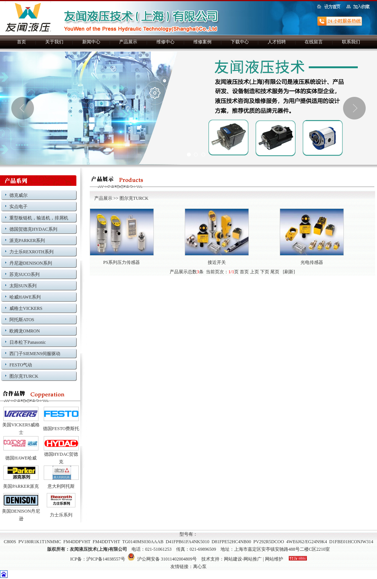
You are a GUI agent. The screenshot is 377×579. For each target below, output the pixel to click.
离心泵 (200, 566)
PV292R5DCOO (268, 541)
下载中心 (240, 41)
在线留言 (314, 41)
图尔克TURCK (23, 376)
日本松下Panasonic (27, 342)
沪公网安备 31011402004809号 (162, 559)
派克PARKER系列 (27, 240)
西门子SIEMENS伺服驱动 (34, 353)
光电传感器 (311, 262)
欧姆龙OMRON (24, 331)
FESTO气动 (20, 365)
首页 (21, 41)
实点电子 (18, 206)
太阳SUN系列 (23, 285)
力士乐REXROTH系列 (31, 251)
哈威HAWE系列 (25, 297)
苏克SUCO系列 (24, 274)
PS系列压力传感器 (121, 262)
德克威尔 (18, 195)
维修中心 (165, 41)
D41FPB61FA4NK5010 (187, 541)
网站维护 (274, 559)
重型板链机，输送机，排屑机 (38, 218)
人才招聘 (277, 41)
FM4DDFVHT (76, 541)
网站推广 (253, 559)
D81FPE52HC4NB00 (231, 541)
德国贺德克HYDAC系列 (33, 229)
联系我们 (351, 41)
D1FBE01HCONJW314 (351, 541)
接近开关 (217, 262)
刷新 (288, 271)
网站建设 (233, 559)
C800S (10, 541)
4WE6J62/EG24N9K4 (306, 541)
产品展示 (128, 41)
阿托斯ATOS (21, 319)
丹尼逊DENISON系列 (30, 263)
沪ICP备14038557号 (105, 559)
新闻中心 (91, 41)
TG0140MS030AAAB (142, 541)
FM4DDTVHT (106, 541)
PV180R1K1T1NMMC (39, 541)
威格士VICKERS (25, 308)
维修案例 (202, 41)
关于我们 (54, 41)
